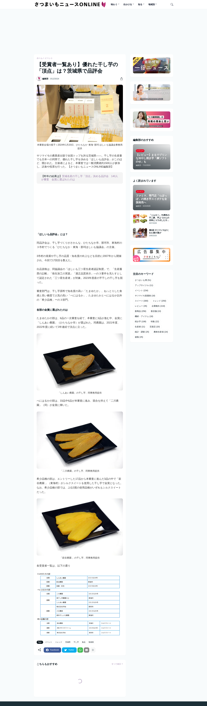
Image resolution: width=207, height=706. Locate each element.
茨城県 (67, 642)
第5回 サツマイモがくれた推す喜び (159, 231)
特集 (155, 321)
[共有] (120, 78)
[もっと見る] (93, 650)
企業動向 (158, 306)
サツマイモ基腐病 (145, 295)
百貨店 (155, 326)
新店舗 (156, 311)
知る (140, 4)
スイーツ (141, 301)
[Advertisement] (103, 31)
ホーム (40, 58)
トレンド (58, 642)
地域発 (91, 642)
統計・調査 (142, 332)
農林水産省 (161, 332)
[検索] (170, 4)
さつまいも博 (143, 280)
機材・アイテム (144, 316)
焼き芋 (140, 321)
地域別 (151, 4)
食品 (83, 642)
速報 (139, 337)
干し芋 (76, 642)
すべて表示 (116, 664)
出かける (127, 4)
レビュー (141, 306)
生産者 (140, 326)
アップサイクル (144, 285)
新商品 (140, 311)
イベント (49, 58)
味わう (114, 4)
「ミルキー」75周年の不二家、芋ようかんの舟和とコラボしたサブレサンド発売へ (159, 218)
